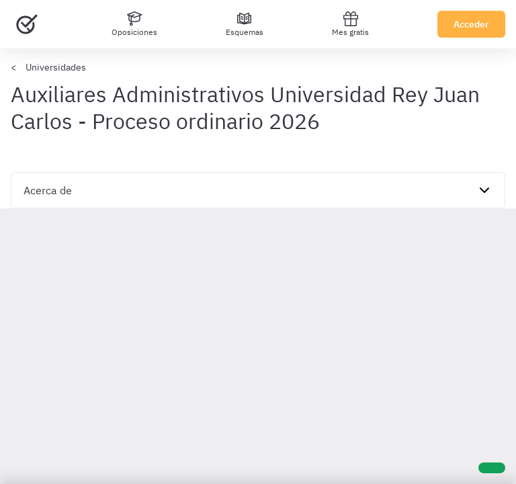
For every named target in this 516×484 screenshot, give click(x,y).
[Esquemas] (244, 24)
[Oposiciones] (134, 24)
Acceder (471, 24)
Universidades (56, 67)
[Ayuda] (491, 467)
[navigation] (258, 190)
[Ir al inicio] (27, 24)
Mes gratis (350, 24)
